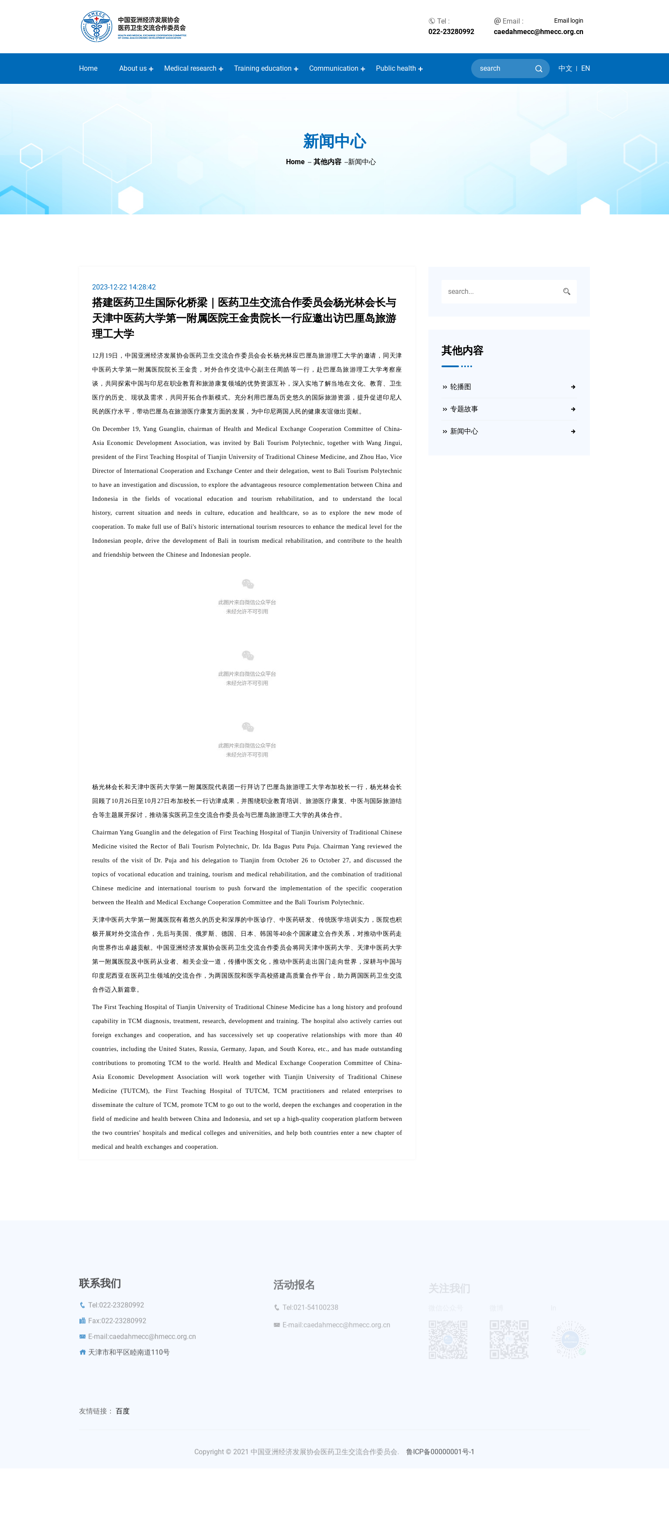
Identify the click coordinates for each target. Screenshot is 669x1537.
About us (133, 68)
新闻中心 (464, 431)
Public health (396, 68)
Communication (334, 68)
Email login (568, 20)
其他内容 (327, 162)
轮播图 (460, 387)
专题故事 (464, 409)
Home (88, 68)
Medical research (190, 68)
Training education (263, 68)
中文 (565, 68)
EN (585, 68)
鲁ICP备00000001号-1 (440, 1457)
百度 (123, 1411)
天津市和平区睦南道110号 (129, 1357)
